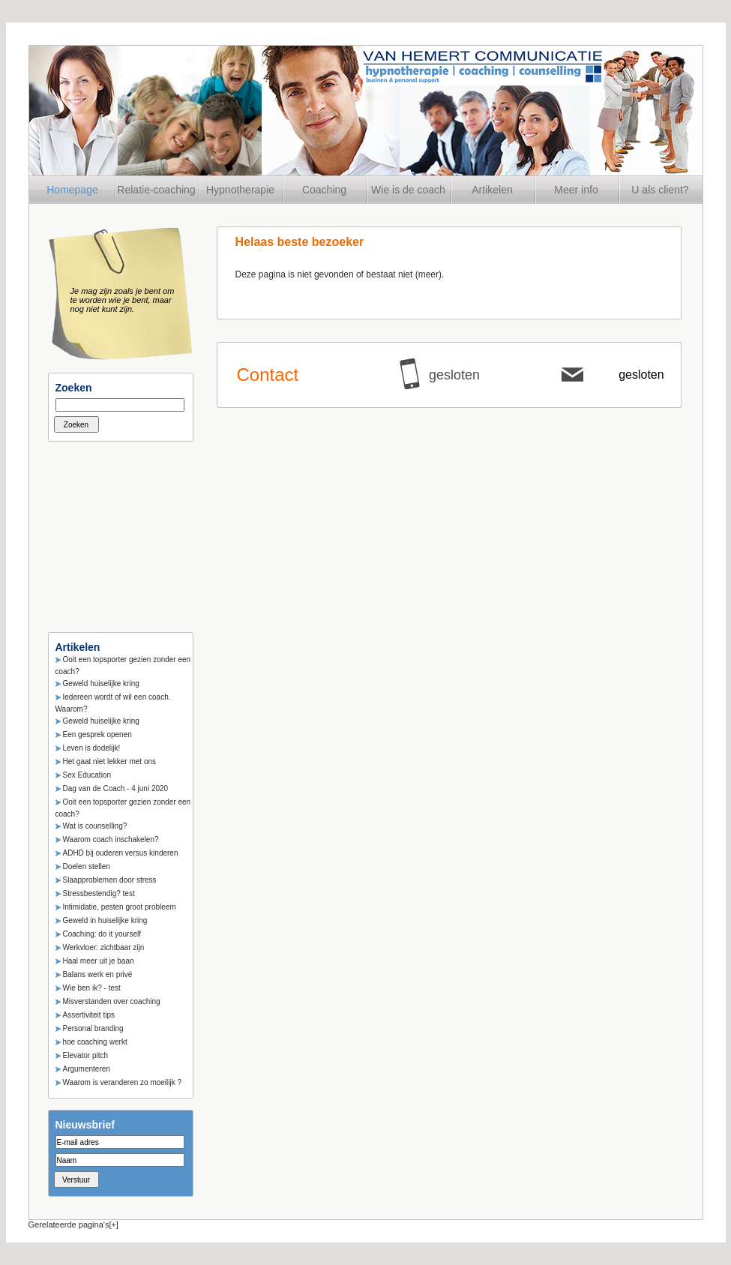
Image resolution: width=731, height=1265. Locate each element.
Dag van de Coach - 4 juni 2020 (116, 788)
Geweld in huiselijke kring (105, 920)
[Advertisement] (123, 532)
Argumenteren (86, 1069)
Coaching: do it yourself (102, 934)
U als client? (659, 190)
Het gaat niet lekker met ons (110, 761)
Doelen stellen (86, 866)
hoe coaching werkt (95, 1042)
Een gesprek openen (97, 734)
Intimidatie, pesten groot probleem (119, 907)
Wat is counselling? (95, 826)
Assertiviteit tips (89, 1015)
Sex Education (87, 775)
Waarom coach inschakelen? (111, 839)
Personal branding (93, 1028)
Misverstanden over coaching (111, 1001)
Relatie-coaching (156, 190)
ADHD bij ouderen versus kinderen (120, 853)
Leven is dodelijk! (92, 748)
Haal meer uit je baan (98, 961)
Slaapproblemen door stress (110, 880)
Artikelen (492, 190)
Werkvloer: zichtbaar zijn (104, 947)
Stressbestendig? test (99, 893)
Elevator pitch (86, 1055)
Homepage (72, 190)
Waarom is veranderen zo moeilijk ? (122, 1082)
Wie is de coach (408, 190)
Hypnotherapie (240, 190)
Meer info (576, 190)
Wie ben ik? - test (92, 988)
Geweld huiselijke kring (101, 683)
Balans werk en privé (98, 974)
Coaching (324, 190)
